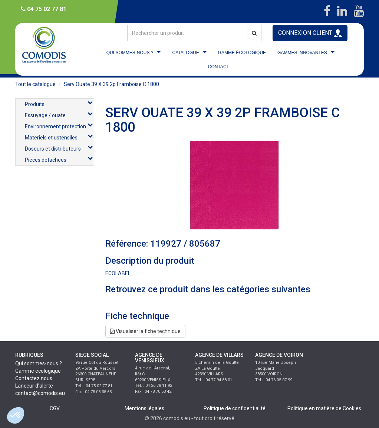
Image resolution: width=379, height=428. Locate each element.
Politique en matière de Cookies (324, 408)
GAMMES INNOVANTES (302, 52)
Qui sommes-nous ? (38, 363)
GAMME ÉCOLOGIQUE (242, 52)
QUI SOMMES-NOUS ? (130, 52)
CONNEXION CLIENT (310, 33)
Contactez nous (33, 378)
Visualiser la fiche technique (145, 331)
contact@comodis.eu (40, 393)
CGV (55, 408)
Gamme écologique (38, 371)
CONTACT (218, 66)
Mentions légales (144, 408)
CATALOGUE (185, 52)
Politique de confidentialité (235, 408)
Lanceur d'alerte (34, 386)
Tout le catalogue (35, 84)
